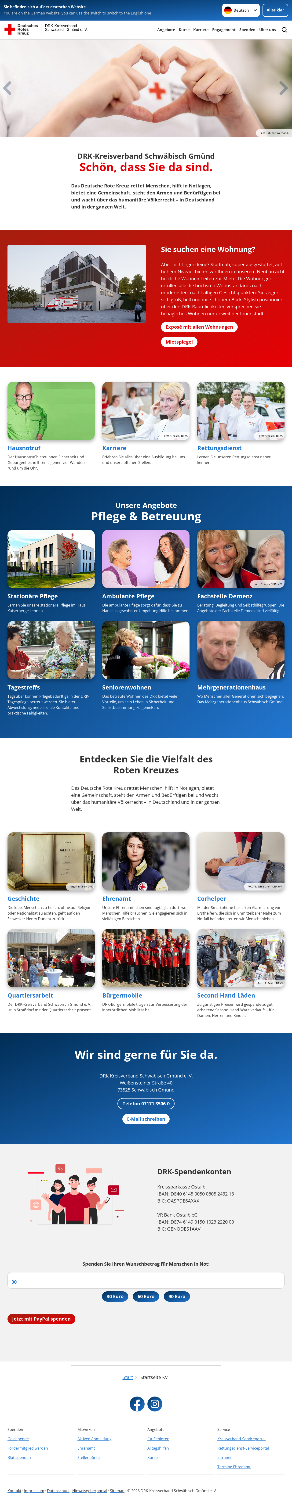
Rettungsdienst (219, 448)
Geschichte (23, 898)
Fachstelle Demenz (224, 596)
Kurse (184, 29)
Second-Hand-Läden (226, 995)
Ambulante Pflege (128, 596)
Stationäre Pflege (32, 596)
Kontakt (14, 1490)
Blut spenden (19, 1457)
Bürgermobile (122, 995)
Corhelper (211, 898)
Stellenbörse (88, 1457)
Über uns (267, 29)
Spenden (247, 29)
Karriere (200, 29)
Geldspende (18, 1438)
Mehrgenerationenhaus (231, 687)
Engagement (224, 29)
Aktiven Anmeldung (94, 1438)
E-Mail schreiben (146, 1119)
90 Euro (176, 1296)
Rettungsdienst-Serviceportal (243, 1448)
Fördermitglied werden (27, 1448)
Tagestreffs (23, 687)
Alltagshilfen (158, 1448)
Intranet (224, 1457)
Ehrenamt (116, 898)
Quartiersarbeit (30, 995)
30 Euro (115, 1296)
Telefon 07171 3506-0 (146, 1103)
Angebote (166, 29)
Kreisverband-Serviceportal (241, 1438)
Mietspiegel (179, 342)
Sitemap (117, 1490)
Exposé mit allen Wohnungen (199, 327)
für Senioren (158, 1438)
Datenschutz (58, 1490)
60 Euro (146, 1296)
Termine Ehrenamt (234, 1466)
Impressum (34, 1490)
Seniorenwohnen (126, 687)
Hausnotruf (23, 448)
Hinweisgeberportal (89, 1490)
